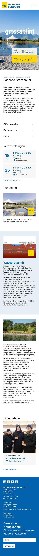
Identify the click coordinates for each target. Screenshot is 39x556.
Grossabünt (19, 77)
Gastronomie (10, 130)
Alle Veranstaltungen (10, 180)
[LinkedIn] (16, 481)
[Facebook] (8, 481)
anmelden (9, 546)
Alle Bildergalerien (9, 469)
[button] (34, 5)
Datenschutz (7, 515)
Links (6, 136)
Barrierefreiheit (8, 517)
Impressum (7, 513)
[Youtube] (12, 481)
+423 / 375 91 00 (12, 496)
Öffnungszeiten (11, 124)
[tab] (19, 124)
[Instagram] (4, 481)
